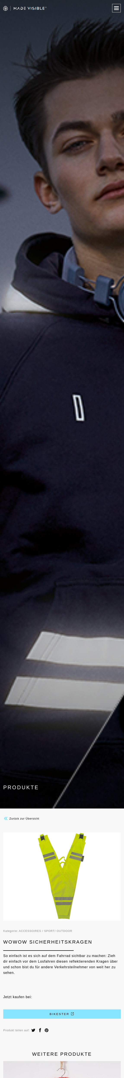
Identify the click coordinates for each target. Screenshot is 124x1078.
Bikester (61, 1014)
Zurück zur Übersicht (21, 818)
